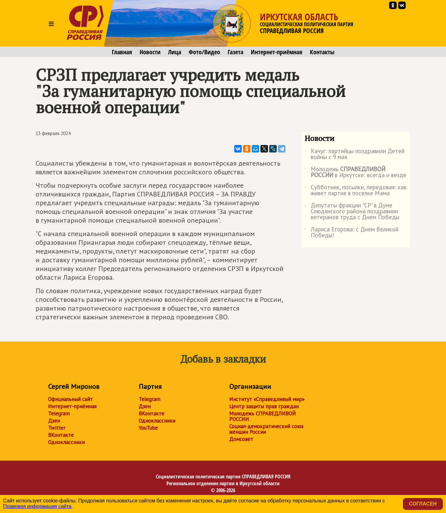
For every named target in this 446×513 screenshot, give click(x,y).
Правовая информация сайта (37, 506)
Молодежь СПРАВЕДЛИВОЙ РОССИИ (262, 416)
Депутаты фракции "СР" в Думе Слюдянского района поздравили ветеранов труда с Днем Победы (352, 211)
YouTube (148, 428)
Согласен (423, 503)
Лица (174, 52)
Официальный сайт (70, 399)
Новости (150, 52)
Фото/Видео (204, 52)
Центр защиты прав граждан (264, 406)
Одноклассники (66, 442)
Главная (122, 52)
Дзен (54, 420)
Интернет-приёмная (276, 52)
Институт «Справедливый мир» (267, 399)
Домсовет (241, 439)
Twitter (56, 428)
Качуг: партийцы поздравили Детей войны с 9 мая (354, 154)
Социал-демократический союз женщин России (266, 429)
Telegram (59, 413)
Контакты (322, 52)
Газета (235, 52)
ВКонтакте (61, 435)
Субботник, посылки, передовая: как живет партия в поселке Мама (356, 190)
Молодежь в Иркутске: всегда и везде (355, 172)
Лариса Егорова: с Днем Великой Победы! (352, 232)
